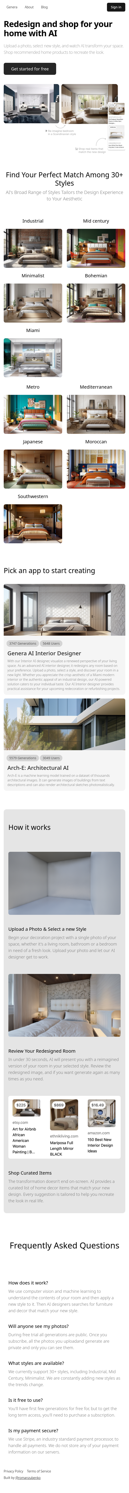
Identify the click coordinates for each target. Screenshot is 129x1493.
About (29, 7)
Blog (44, 7)
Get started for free (30, 69)
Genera (11, 7)
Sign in (116, 7)
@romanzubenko (28, 1477)
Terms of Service (39, 1471)
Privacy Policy (13, 1471)
